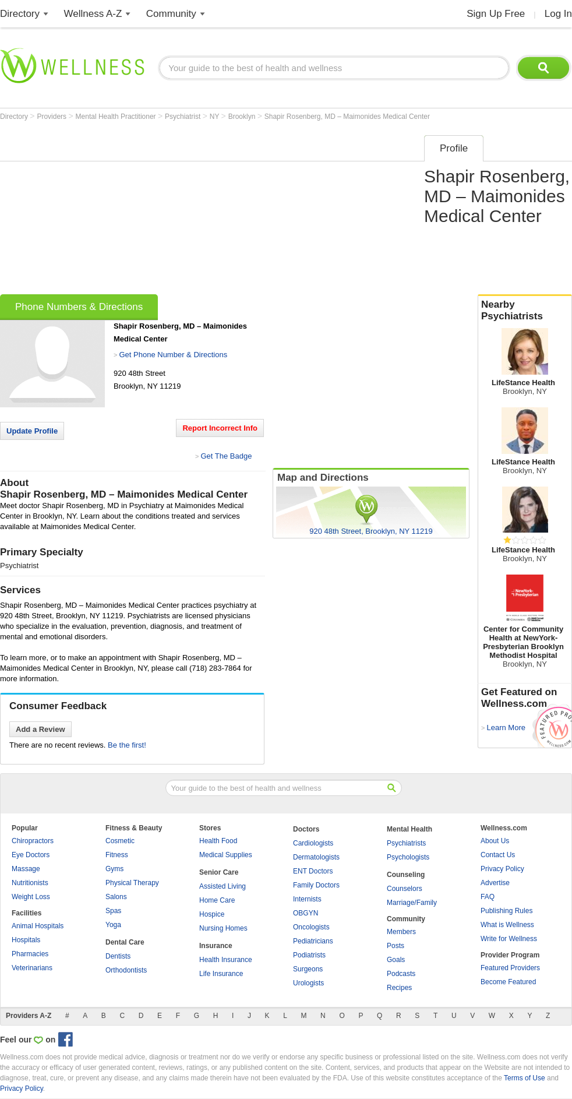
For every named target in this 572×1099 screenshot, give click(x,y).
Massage (26, 869)
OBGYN (305, 913)
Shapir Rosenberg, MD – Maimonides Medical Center (347, 116)
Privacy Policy (502, 869)
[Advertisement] (155, 211)
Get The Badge (226, 456)
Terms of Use (524, 1078)
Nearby (525, 310)
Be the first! (127, 745)
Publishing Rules (506, 911)
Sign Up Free (496, 13)
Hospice (211, 914)
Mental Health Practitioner (117, 116)
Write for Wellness (509, 939)
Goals (396, 960)
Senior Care (218, 872)
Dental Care (124, 942)
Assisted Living (222, 886)
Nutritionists (30, 883)
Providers (52, 116)
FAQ (488, 897)
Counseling (406, 875)
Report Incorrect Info (219, 428)
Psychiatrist (184, 116)
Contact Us (498, 855)
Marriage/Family (412, 903)
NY (215, 116)
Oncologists (311, 927)
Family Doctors (316, 885)
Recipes (399, 988)
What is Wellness (507, 925)
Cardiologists (313, 843)
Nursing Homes (223, 928)
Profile (454, 148)
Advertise (495, 883)
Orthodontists (126, 970)
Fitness (116, 855)
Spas (113, 911)
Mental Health (409, 829)
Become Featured (508, 982)
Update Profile (32, 431)
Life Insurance (221, 974)
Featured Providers (510, 968)
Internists (307, 899)
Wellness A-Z (93, 13)
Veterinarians (32, 968)
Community (171, 13)
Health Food (218, 841)
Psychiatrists (406, 843)
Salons (116, 897)
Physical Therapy (132, 883)
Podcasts (401, 974)
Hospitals (26, 940)
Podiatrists (309, 955)
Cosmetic (120, 841)
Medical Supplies (225, 855)
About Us (495, 841)
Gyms (114, 869)
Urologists (308, 983)
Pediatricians (313, 941)
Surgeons (308, 969)
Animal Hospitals (37, 926)
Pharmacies (30, 954)
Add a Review (40, 729)
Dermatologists (316, 857)
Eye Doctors (31, 855)
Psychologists (408, 857)
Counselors (404, 889)
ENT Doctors (313, 871)
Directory (20, 13)
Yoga (113, 925)
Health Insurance (225, 960)
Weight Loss (31, 897)
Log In (558, 13)
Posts (395, 946)
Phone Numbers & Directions (79, 306)
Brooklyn (242, 116)
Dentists (117, 956)
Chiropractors (33, 841)
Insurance (215, 946)
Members (401, 932)
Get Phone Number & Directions (173, 354)
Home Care (217, 900)
